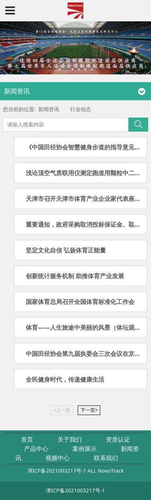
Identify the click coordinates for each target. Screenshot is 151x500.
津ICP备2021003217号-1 (56, 470)
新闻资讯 (48, 109)
